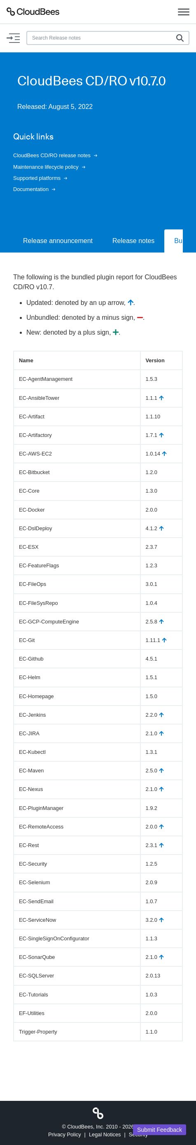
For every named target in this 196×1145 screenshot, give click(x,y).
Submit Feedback (159, 1129)
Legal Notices (105, 1134)
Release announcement (58, 240)
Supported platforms (40, 178)
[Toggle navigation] (183, 11)
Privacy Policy (64, 1134)
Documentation (34, 189)
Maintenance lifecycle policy (49, 167)
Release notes (133, 240)
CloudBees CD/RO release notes (55, 155)
